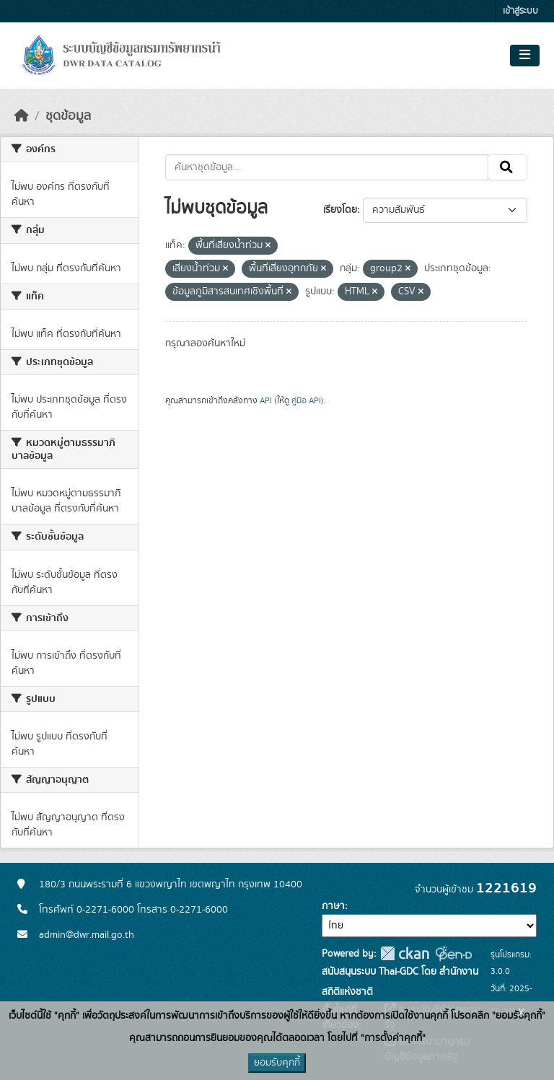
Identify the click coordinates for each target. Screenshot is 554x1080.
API (266, 400)
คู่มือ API (306, 400)
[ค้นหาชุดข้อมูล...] (327, 167)
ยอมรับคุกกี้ (277, 1062)
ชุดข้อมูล (68, 116)
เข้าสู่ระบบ (520, 11)
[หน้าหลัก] (21, 116)
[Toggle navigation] (525, 55)
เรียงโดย (340, 210)
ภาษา (333, 906)
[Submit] (507, 167)
